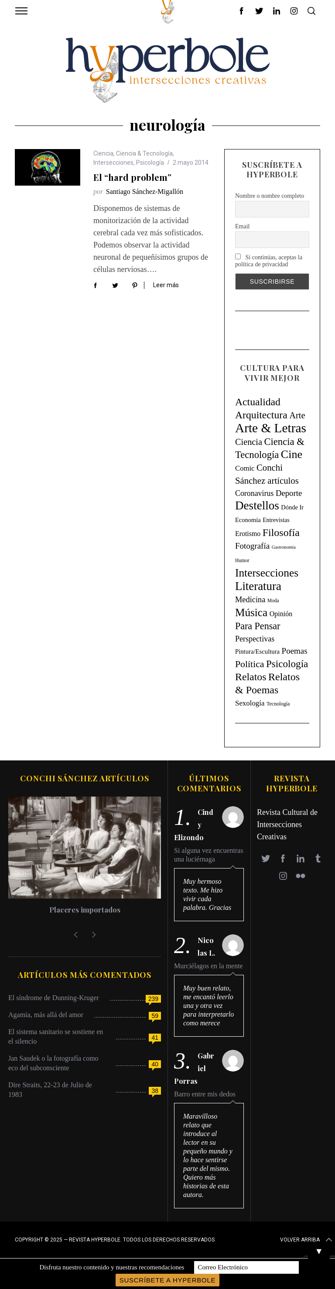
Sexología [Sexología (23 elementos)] (249, 703)
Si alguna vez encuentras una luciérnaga (208, 855)
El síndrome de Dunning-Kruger (53, 997)
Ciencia (103, 153)
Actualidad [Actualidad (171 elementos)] (257, 401)
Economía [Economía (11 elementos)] (248, 519)
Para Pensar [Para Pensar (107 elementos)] (257, 626)
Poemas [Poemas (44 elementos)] (295, 650)
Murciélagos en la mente (208, 966)
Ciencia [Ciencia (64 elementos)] (248, 442)
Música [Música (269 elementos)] (251, 612)
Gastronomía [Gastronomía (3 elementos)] (284, 547)
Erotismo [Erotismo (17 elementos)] (247, 533)
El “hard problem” (132, 177)
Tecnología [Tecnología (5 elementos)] (278, 704)
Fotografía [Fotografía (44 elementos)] (252, 545)
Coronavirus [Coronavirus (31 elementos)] (254, 493)
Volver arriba (307, 1240)
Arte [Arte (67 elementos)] (297, 415)
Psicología (150, 162)
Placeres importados (84, 909)
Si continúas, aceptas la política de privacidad (268, 261)
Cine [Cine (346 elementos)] (291, 454)
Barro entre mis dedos (205, 1094)
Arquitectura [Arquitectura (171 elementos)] (261, 415)
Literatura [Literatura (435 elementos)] (258, 586)
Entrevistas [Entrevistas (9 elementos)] (276, 520)
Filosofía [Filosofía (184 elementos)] (281, 532)
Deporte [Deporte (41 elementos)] (289, 493)
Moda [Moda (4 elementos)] (273, 600)
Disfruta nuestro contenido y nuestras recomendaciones (111, 1267)
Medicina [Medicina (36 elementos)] (250, 599)
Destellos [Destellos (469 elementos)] (257, 505)
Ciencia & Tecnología (144, 153)
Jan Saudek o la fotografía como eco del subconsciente (53, 1063)
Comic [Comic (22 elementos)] (245, 468)
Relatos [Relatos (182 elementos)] (251, 676)
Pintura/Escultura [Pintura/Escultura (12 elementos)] (257, 651)
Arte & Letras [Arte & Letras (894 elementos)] (270, 428)
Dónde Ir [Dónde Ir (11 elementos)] (292, 507)
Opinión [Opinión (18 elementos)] (281, 613)
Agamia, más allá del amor (45, 1014)
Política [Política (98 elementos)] (249, 664)
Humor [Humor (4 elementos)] (242, 560)
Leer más (166, 285)
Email (242, 226)
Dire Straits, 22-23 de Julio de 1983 (50, 1089)
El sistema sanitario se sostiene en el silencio (55, 1036)
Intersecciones (113, 162)
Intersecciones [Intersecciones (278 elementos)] (266, 572)
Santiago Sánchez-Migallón (144, 191)
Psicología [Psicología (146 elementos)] (287, 663)
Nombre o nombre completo (269, 196)
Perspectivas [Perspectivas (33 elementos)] (254, 638)
